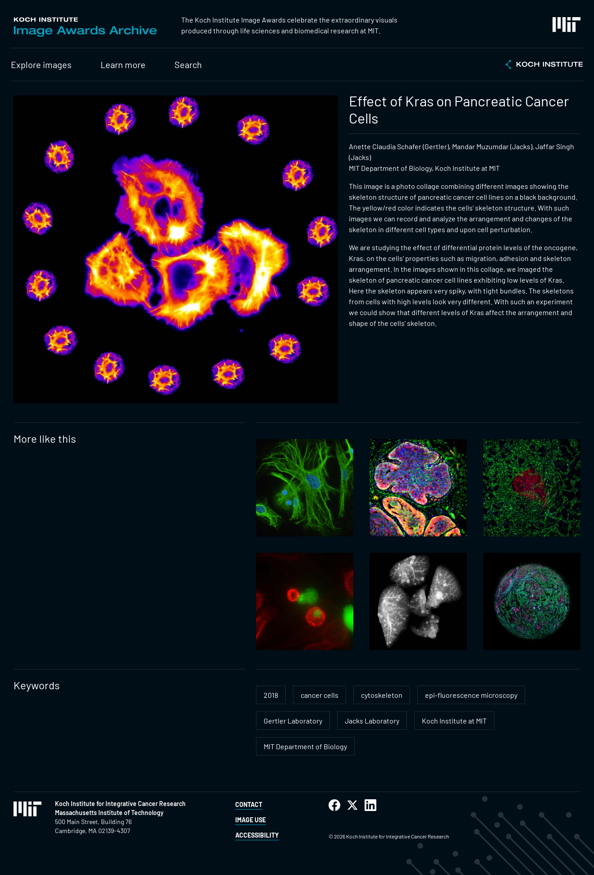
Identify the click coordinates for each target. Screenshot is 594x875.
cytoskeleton (381, 695)
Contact (248, 804)
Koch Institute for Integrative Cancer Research (120, 803)
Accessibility (257, 835)
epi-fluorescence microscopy (471, 695)
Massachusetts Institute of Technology (109, 812)
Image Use (250, 820)
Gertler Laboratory (293, 720)
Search (188, 64)
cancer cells (319, 695)
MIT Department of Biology (305, 746)
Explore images (41, 64)
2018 (271, 695)
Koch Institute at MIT (454, 720)
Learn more (123, 64)
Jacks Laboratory (372, 720)
